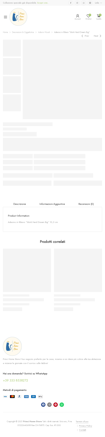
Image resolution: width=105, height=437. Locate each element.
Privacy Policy (85, 425)
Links (97, 2)
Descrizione (19, 204)
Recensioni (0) (86, 204)
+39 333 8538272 (15, 380)
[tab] (20, 204)
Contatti (82, 430)
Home (5, 32)
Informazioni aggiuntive (52, 204)
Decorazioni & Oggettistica (23, 32)
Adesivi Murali (44, 32)
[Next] (98, 35)
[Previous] (85, 35)
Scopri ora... (43, 3)
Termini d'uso (82, 421)
